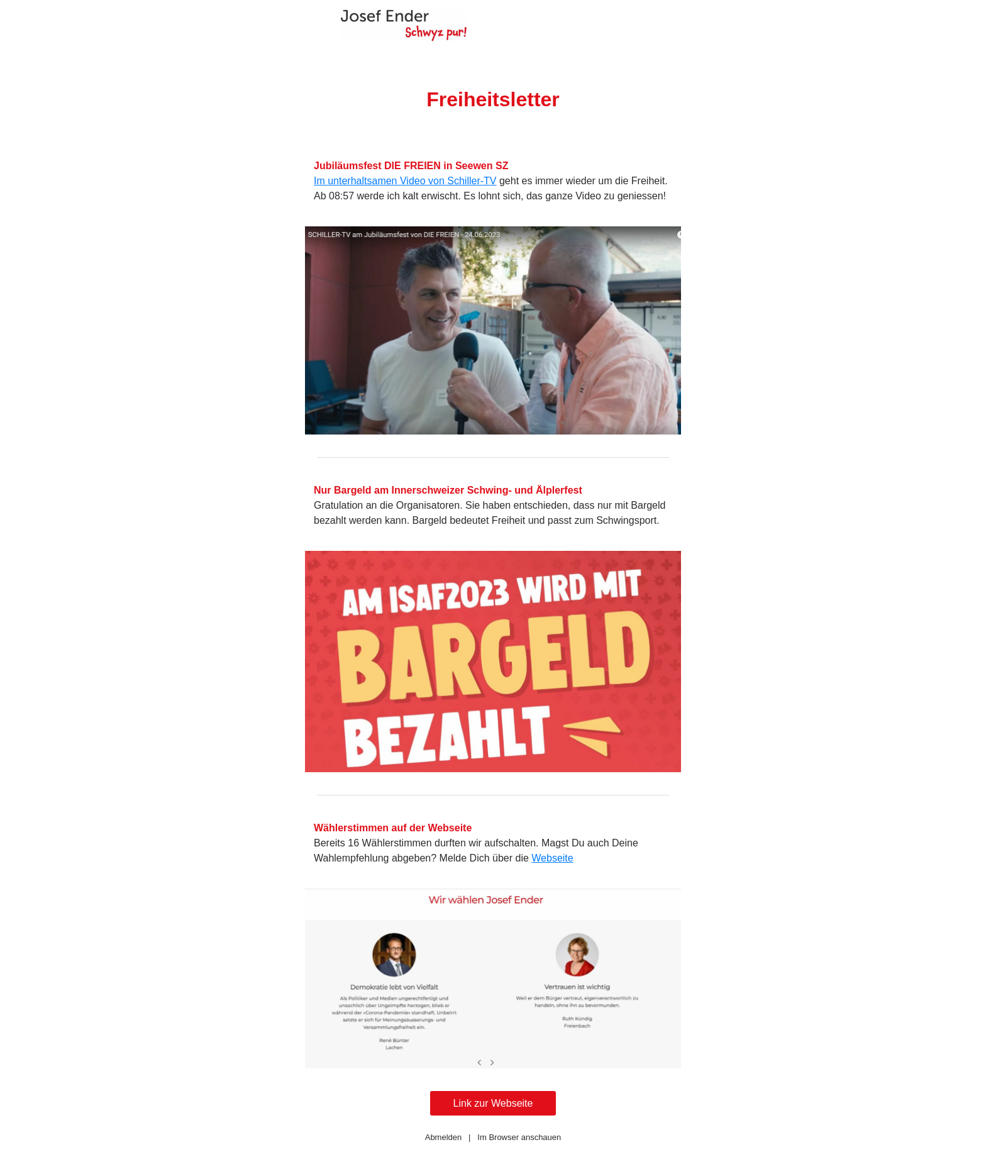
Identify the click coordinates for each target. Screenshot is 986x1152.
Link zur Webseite (493, 1103)
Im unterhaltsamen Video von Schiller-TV (405, 180)
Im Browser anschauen (519, 1137)
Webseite (552, 858)
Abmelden (443, 1137)
